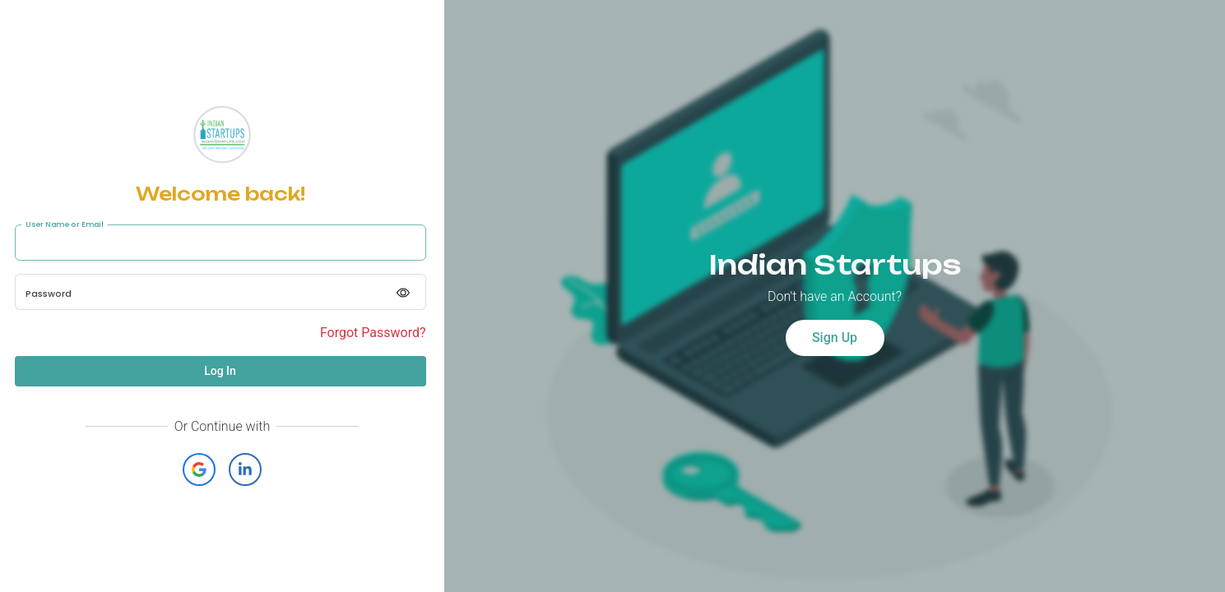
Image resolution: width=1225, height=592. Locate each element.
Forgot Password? (373, 332)
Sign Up (834, 337)
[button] (199, 469)
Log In (220, 370)
